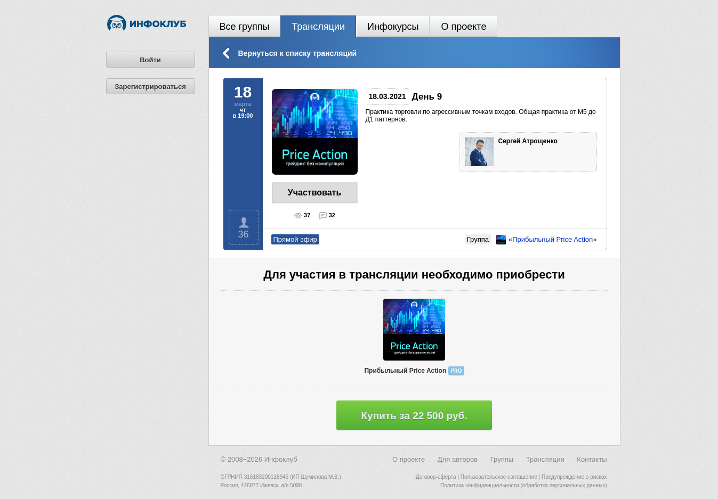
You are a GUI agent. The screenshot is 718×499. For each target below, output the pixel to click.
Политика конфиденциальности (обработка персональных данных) (523, 485)
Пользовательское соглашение (499, 477)
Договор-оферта (436, 477)
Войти (150, 60)
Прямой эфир (295, 239)
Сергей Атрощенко (529, 141)
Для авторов (458, 459)
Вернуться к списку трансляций (297, 53)
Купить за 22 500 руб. (414, 415)
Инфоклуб (280, 459)
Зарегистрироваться (150, 87)
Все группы (245, 26)
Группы (501, 459)
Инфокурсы (393, 26)
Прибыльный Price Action (552, 239)
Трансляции (318, 26)
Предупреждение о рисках (574, 477)
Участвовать (314, 192)
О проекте (463, 26)
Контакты (592, 459)
